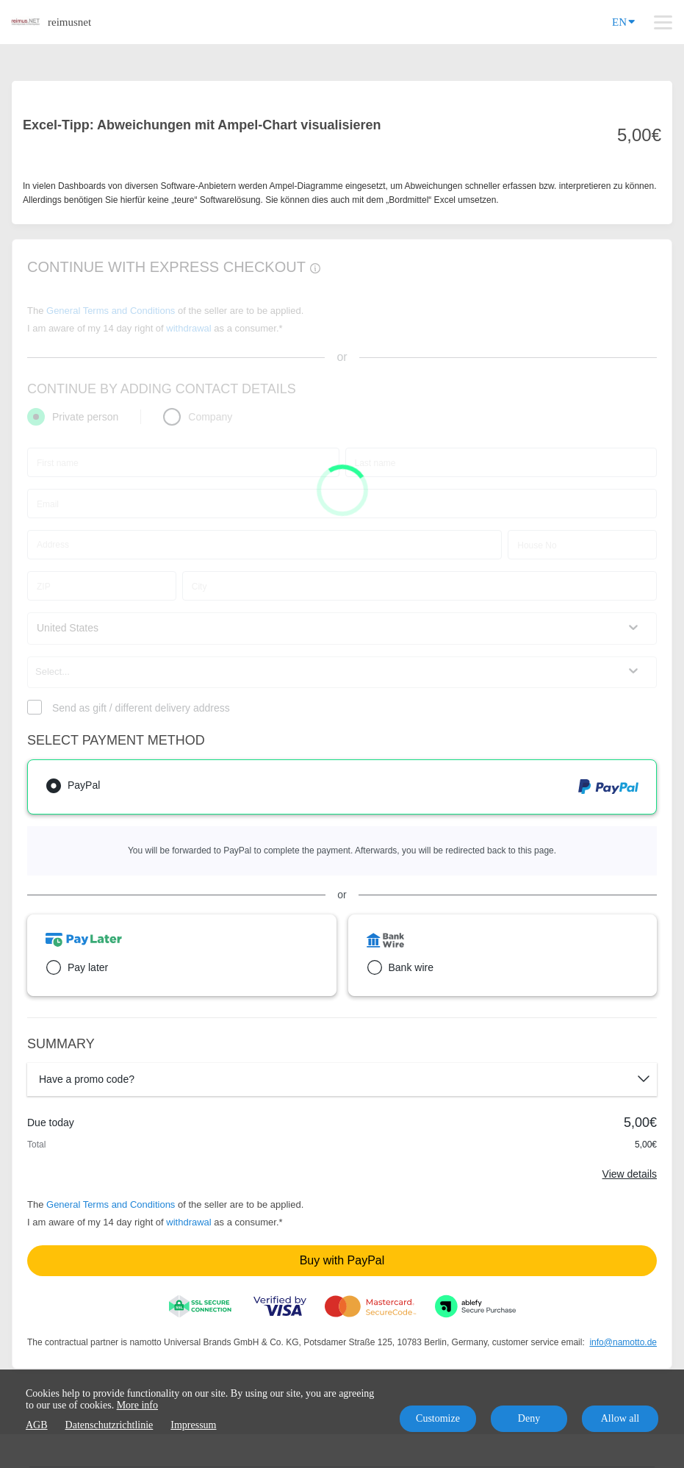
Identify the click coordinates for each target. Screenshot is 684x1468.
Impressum (193, 1425)
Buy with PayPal (342, 1260)
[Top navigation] (663, 22)
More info (137, 1405)
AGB (37, 1425)
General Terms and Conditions (110, 1204)
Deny (529, 1418)
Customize (438, 1418)
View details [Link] (629, 1174)
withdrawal (188, 1222)
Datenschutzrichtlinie (109, 1425)
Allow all (620, 1418)
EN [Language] (623, 21)
